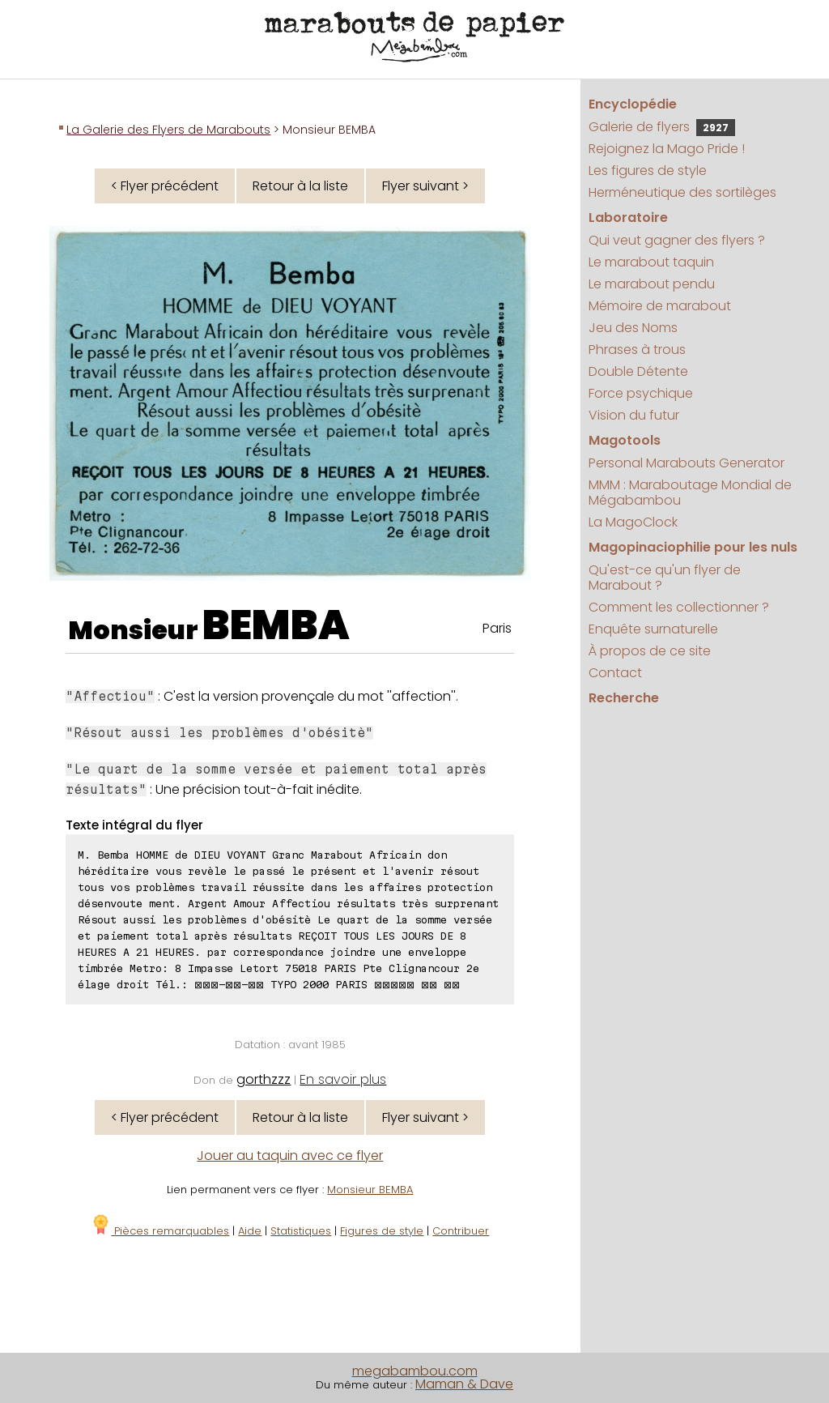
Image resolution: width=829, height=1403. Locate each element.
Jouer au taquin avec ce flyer (290, 1155)
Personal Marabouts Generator (686, 463)
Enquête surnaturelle (653, 629)
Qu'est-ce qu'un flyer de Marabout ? (665, 578)
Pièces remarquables (160, 1231)
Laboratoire (628, 217)
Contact (615, 672)
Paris (497, 628)
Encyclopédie (633, 104)
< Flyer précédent (165, 186)
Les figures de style (648, 170)
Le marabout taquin (651, 262)
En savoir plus (343, 1079)
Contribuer (460, 1231)
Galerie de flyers (662, 126)
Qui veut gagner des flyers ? (677, 240)
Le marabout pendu (652, 284)
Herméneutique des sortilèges (682, 192)
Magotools (625, 440)
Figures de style (381, 1231)
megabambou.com (415, 1371)
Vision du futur (634, 415)
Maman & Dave (464, 1384)
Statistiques (300, 1231)
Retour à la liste (300, 186)
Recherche (624, 698)
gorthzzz (263, 1079)
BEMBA (276, 625)
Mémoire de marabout (660, 305)
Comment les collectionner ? (679, 607)
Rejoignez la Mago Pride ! (667, 148)
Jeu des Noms (633, 327)
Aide (249, 1231)
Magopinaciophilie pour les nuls (693, 547)
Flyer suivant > (425, 186)
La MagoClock (633, 522)
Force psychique (641, 393)
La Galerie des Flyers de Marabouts (168, 130)
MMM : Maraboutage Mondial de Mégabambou (690, 492)
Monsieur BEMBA (370, 1189)
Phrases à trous (637, 349)
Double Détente (638, 371)
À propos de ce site (650, 651)
